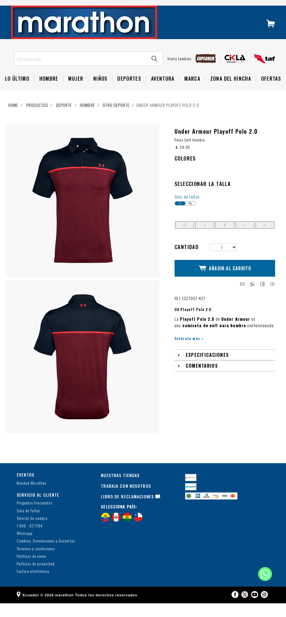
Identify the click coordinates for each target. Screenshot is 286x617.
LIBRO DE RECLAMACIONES (127, 510)
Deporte (64, 116)
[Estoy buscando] (80, 70)
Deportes (129, 90)
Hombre (87, 116)
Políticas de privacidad (35, 577)
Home (13, 116)
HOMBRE (48, 90)
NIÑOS (100, 90)
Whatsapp (25, 546)
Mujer (75, 90)
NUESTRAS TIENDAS (120, 489)
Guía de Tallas (28, 524)
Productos (37, 116)
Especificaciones (207, 363)
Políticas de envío (31, 569)
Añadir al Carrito (225, 279)
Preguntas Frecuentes (34, 516)
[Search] (154, 70)
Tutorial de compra (32, 531)
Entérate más (189, 347)
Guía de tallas (187, 210)
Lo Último (17, 90)
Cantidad (187, 260)
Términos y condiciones (36, 562)
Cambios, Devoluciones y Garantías (46, 554)
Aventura (163, 90)
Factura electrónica (33, 584)
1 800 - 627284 (30, 539)
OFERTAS (271, 90)
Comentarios (202, 374)
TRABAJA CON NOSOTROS (126, 499)
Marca (192, 90)
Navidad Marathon (31, 496)
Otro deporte (116, 116)
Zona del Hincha (230, 90)
